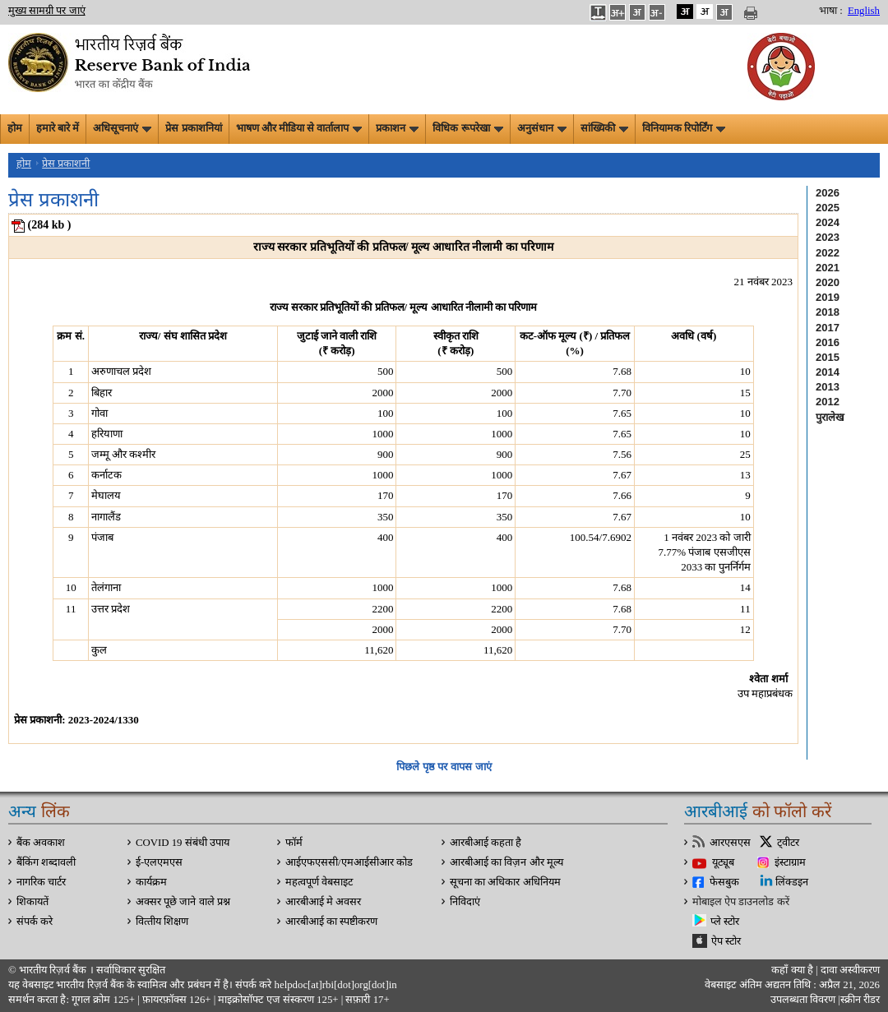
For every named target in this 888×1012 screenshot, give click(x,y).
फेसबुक (724, 882)
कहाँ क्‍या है (793, 970)
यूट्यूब (723, 862)
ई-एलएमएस (159, 862)
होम (14, 128)
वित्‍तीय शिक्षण (162, 921)
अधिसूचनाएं (122, 128)
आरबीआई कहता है (485, 842)
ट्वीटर (788, 842)
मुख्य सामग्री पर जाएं (47, 10)
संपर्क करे (34, 921)
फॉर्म (294, 842)
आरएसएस (730, 842)
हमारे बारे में (57, 128)
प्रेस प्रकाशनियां (193, 128)
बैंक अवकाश (40, 842)
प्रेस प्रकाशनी (66, 163)
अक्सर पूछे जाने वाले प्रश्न (183, 902)
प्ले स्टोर (724, 921)
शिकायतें (32, 902)
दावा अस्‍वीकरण (850, 970)
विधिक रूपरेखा (467, 128)
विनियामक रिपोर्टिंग (683, 128)
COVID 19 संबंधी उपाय (182, 842)
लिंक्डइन (791, 882)
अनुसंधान (542, 128)
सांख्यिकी (604, 128)
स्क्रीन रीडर (860, 999)
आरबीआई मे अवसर (323, 902)
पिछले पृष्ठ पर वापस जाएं (443, 766)
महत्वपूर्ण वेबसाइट (319, 882)
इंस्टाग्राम (790, 862)
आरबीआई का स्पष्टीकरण (331, 921)
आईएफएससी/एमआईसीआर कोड (349, 862)
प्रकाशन (397, 128)
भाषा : (831, 10)
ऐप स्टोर (726, 941)
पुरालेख (830, 417)
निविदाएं (465, 902)
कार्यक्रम (151, 882)
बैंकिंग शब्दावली (46, 862)
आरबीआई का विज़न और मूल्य (506, 862)
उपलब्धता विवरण (802, 999)
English (864, 10)
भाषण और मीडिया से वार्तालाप (299, 128)
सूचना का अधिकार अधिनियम (505, 882)
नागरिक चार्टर (41, 882)
